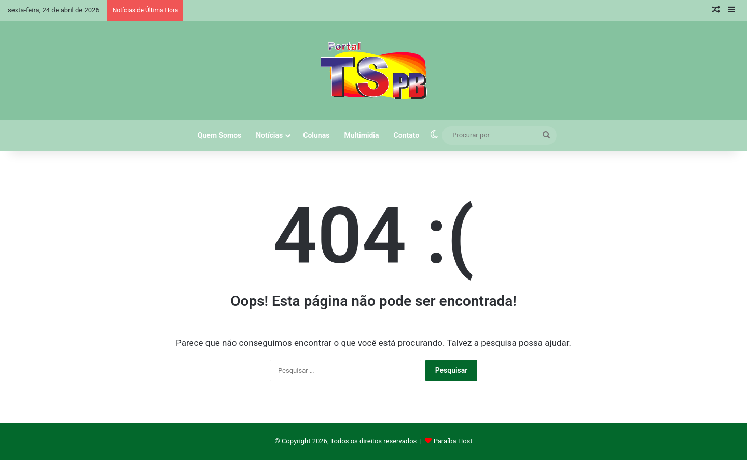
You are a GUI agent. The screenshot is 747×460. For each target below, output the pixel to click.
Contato (407, 135)
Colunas (316, 135)
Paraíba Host (453, 441)
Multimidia (361, 135)
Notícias (269, 135)
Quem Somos (219, 135)
